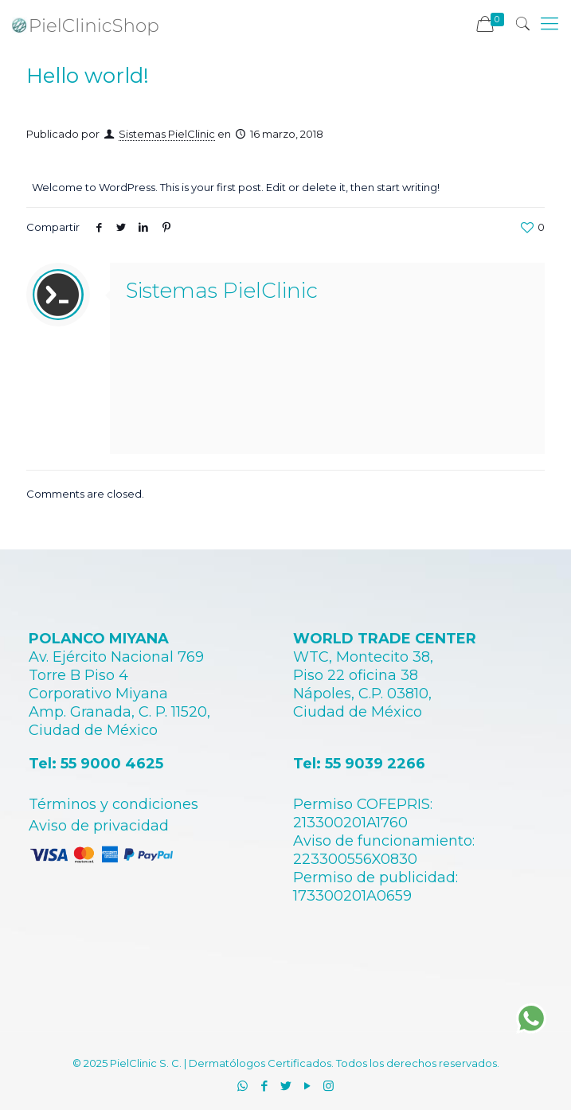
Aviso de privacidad (99, 825)
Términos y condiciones (113, 804)
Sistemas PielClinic (167, 133)
